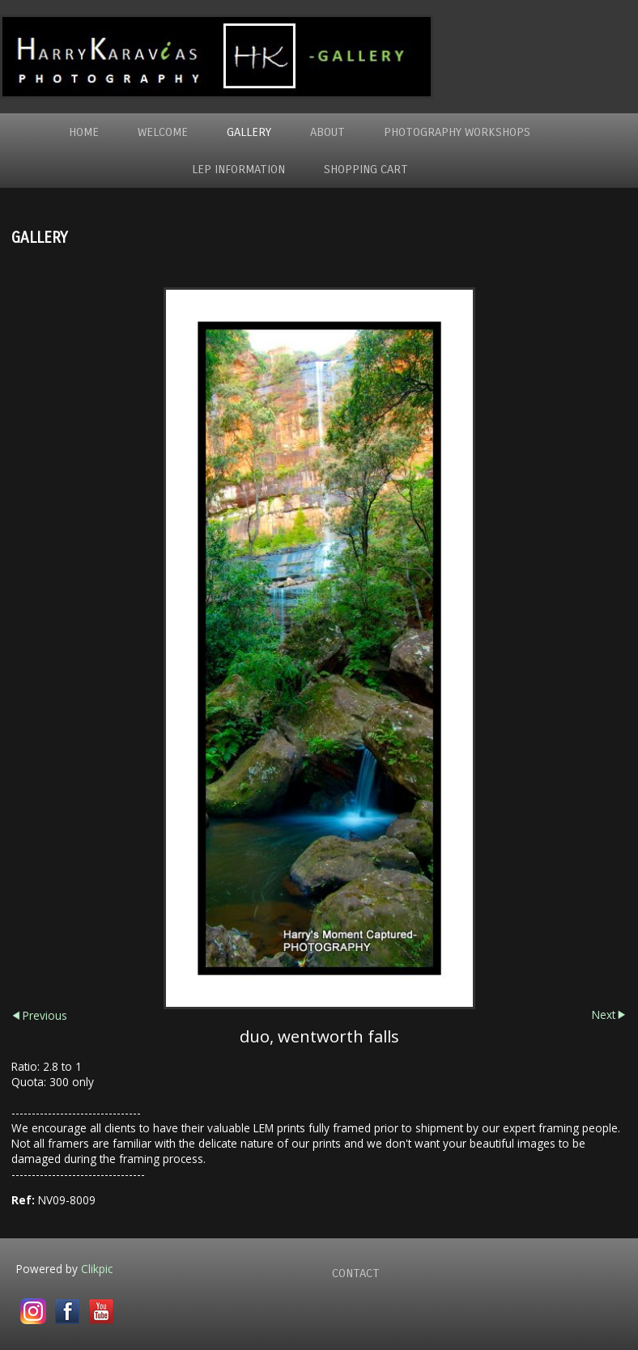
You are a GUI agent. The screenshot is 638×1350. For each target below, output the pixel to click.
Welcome (163, 132)
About (327, 132)
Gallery (249, 132)
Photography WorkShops (457, 132)
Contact (356, 1273)
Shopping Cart (366, 169)
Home (84, 132)
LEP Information (238, 169)
